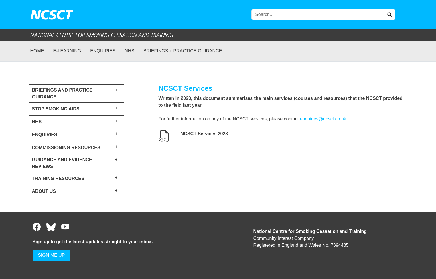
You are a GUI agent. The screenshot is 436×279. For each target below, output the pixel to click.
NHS (129, 50)
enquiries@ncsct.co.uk (323, 118)
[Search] (323, 14)
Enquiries (102, 50)
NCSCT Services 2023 (204, 133)
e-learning (67, 50)
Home (37, 50)
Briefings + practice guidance (182, 50)
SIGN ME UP (51, 255)
